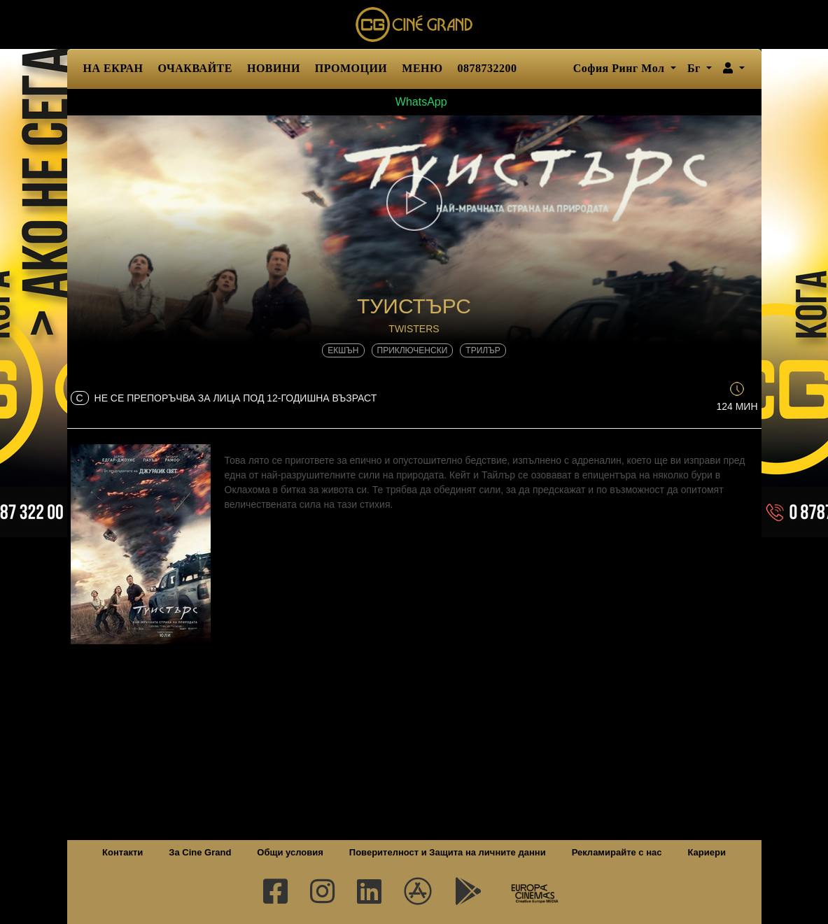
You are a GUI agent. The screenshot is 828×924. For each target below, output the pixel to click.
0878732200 (487, 68)
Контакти (122, 852)
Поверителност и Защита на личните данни (447, 852)
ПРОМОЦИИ (351, 68)
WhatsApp (414, 102)
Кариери (707, 852)
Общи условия (290, 852)
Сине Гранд (414, 24)
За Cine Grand (200, 852)
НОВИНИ (273, 68)
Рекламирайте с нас (617, 852)
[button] (733, 69)
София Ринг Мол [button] (620, 68)
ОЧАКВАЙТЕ (195, 68)
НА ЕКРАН (113, 68)
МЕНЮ (422, 68)
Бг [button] (695, 68)
